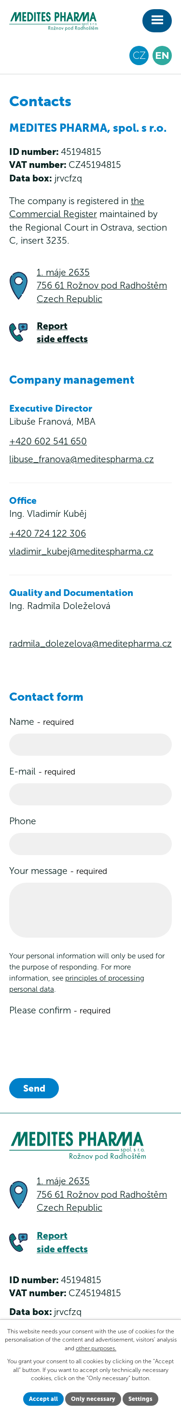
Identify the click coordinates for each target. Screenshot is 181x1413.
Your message (58, 870)
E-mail (42, 771)
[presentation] (82, 1041)
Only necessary (93, 1399)
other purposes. (96, 1348)
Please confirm (60, 1010)
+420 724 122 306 (47, 533)
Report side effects (62, 332)
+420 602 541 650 (48, 441)
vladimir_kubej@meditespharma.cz (81, 551)
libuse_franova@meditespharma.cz (81, 459)
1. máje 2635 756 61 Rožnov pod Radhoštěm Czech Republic (102, 1194)
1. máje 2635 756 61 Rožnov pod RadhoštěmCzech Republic (102, 286)
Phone (22, 821)
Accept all (43, 1399)
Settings (140, 1399)
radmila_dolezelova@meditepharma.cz (90, 643)
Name (41, 721)
